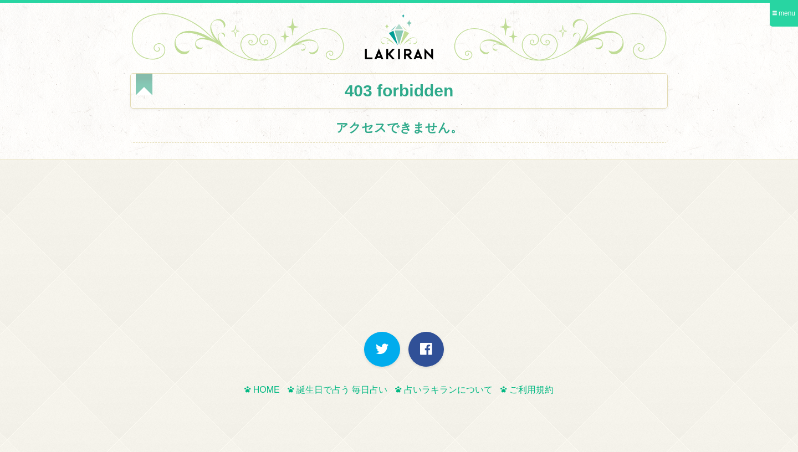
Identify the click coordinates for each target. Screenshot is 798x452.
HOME (261, 389)
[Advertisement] (399, 248)
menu (784, 13)
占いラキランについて (443, 389)
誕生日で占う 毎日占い (337, 389)
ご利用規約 (526, 389)
